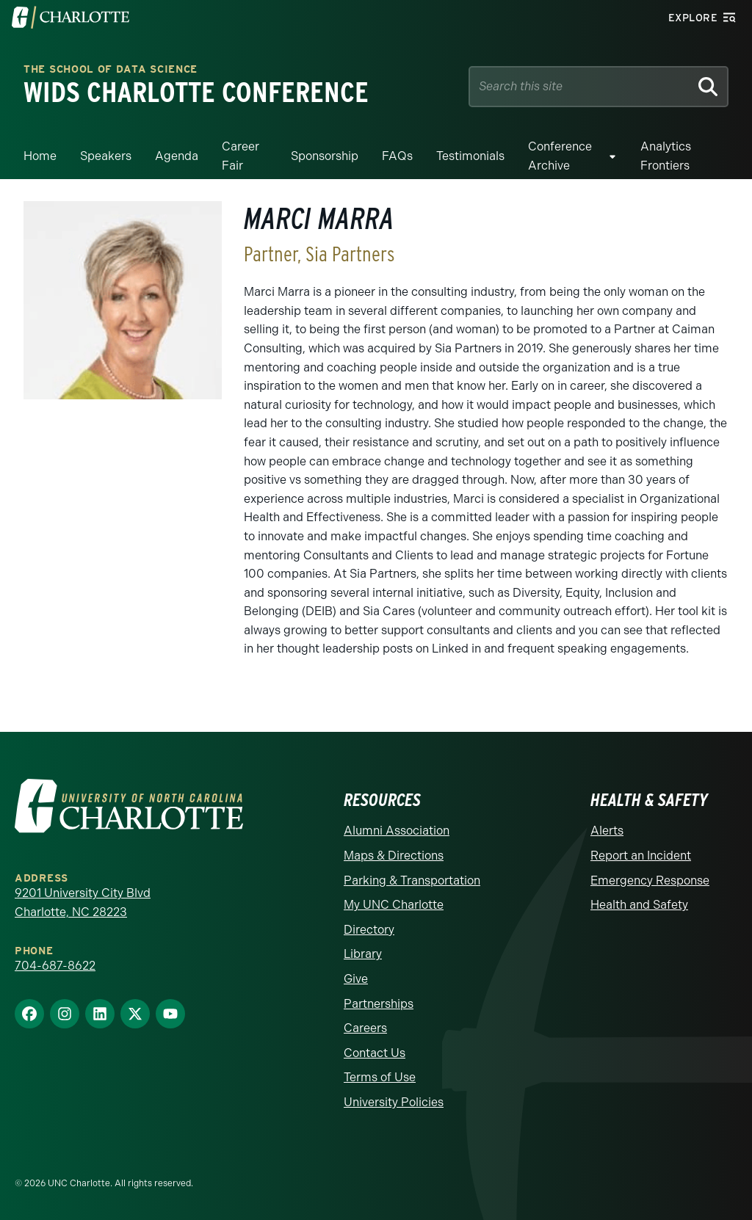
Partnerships (378, 1004)
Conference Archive (560, 156)
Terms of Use (380, 1077)
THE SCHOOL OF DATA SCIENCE (111, 70)
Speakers (105, 156)
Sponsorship (324, 156)
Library (363, 954)
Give (356, 979)
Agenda (176, 156)
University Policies (394, 1102)
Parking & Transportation (412, 880)
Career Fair (240, 156)
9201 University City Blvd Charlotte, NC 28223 (83, 902)
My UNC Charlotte (394, 905)
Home (40, 156)
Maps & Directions (394, 856)
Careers (365, 1028)
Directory (369, 930)
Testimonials (470, 156)
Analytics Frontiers (665, 156)
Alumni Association (396, 831)
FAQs (397, 156)
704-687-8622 (55, 966)
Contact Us (374, 1053)
